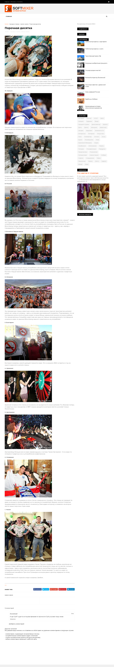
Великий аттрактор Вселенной (95, 77)
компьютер (87, 136)
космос (96, 136)
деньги (105, 124)
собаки (103, 155)
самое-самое (24, 24)
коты (103, 136)
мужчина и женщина (84, 142)
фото (97, 161)
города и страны (14, 24)
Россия (89, 118)
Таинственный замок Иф (93, 56)
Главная (7, 1)
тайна (98, 158)
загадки (80, 130)
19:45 (71, 613)
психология (93, 152)
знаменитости (99, 130)
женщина (94, 127)
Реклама (13, 1)
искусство (100, 133)
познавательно (91, 149)
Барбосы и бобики (91, 99)
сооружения (90, 158)
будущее (89, 121)
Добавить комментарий (16, 624)
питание (81, 149)
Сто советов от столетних (87, 173)
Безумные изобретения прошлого (96, 63)
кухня (80, 139)
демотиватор (96, 124)
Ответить (13, 619)
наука (96, 142)
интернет (91, 133)
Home (7, 24)
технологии (81, 161)
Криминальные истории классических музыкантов (93, 107)
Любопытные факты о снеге (94, 49)
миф (97, 139)
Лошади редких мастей (92, 70)
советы (80, 158)
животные (103, 127)
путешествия (82, 155)
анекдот (80, 121)
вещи (96, 121)
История (81, 118)
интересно (81, 133)
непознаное (92, 146)
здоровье (89, 130)
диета (86, 127)
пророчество (82, 152)
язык (86, 164)
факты (90, 161)
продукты (102, 149)
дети (79, 127)
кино (79, 136)
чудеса (103, 161)
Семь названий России (92, 92)
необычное (82, 146)
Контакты (20, 1)
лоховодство (89, 139)
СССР (95, 118)
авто (101, 118)
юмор (80, 164)
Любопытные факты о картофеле (95, 41)
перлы (101, 146)
